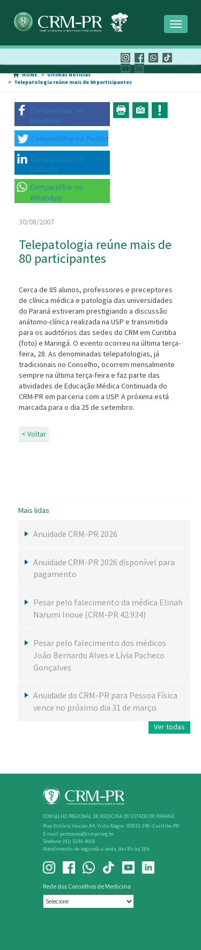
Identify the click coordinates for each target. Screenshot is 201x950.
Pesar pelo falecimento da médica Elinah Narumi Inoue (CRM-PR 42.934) (108, 608)
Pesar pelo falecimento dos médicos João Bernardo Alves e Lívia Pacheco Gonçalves (99, 655)
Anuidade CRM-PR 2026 (75, 533)
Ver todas (169, 726)
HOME (30, 74)
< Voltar (33, 434)
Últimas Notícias (69, 74)
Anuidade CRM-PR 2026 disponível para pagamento (104, 568)
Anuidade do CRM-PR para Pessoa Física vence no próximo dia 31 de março (105, 701)
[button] (62, 114)
